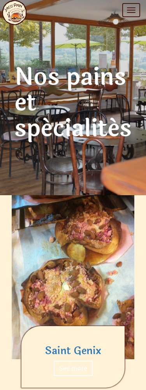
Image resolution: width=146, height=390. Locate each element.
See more (73, 368)
